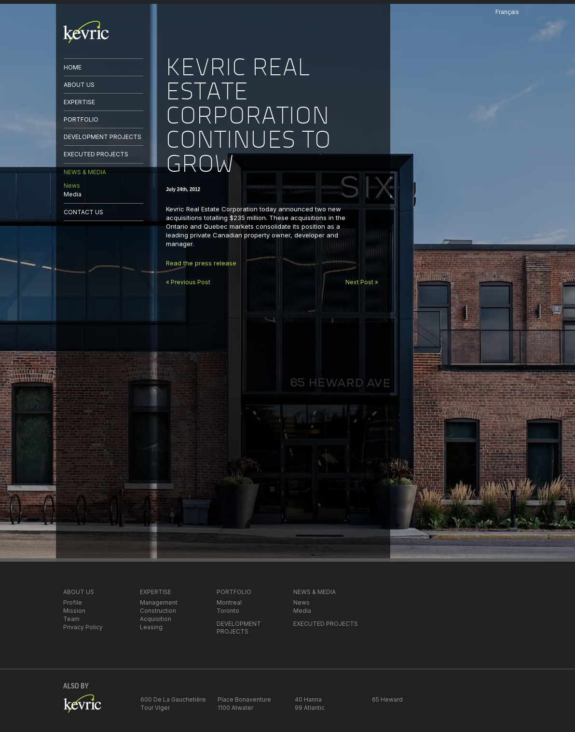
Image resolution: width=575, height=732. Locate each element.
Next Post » (361, 282)
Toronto (228, 610)
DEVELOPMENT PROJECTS (102, 136)
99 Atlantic (310, 707)
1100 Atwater (235, 707)
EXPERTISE (79, 102)
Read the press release (201, 263)
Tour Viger (155, 707)
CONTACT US (83, 212)
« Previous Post (188, 282)
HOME (73, 67)
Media (73, 194)
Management (159, 602)
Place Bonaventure (244, 699)
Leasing (151, 627)
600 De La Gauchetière (173, 699)
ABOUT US (79, 84)
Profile (72, 602)
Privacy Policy (83, 627)
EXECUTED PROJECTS (96, 154)
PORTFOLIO (81, 119)
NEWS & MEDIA (85, 172)
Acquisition (155, 618)
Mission (74, 610)
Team (71, 618)
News (72, 185)
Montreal (229, 602)
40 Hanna (308, 699)
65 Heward (387, 699)
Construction (158, 610)
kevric (86, 32)
